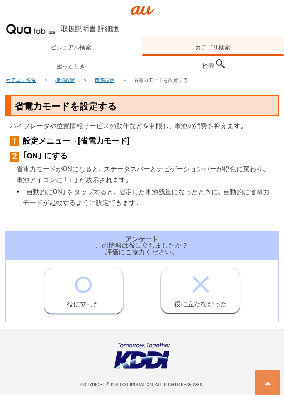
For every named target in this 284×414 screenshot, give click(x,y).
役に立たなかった (200, 288)
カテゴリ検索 (21, 80)
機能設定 (65, 80)
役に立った (83, 288)
